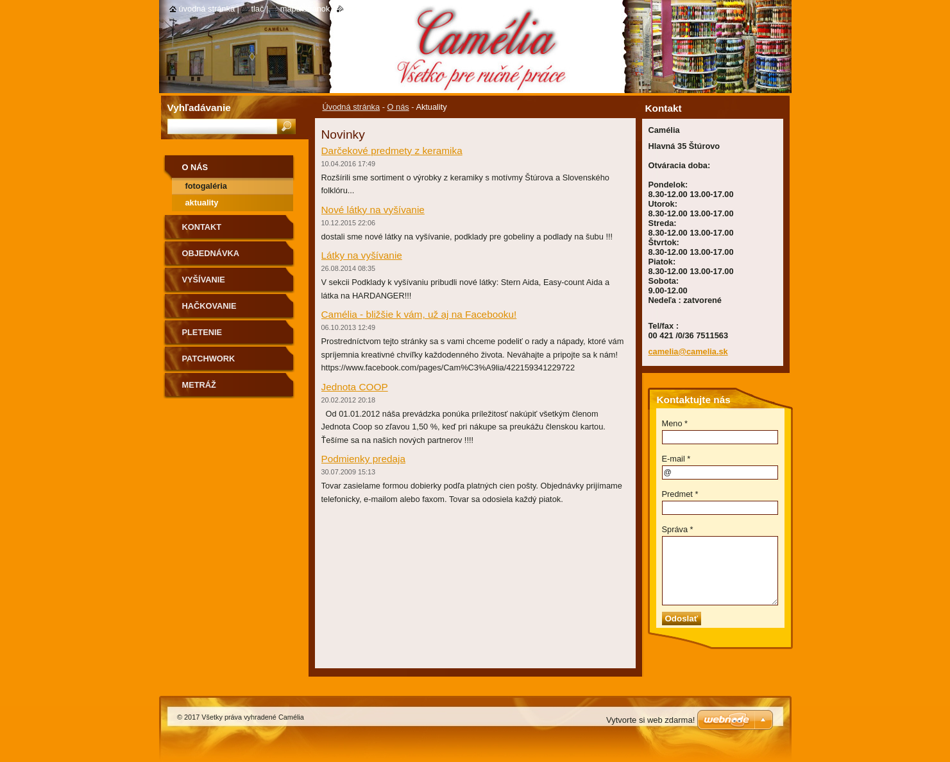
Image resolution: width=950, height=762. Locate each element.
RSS (351, 8)
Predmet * (680, 494)
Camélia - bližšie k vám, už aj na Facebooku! (419, 314)
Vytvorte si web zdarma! (650, 720)
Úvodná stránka (351, 107)
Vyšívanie (203, 279)
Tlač (257, 8)
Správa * (677, 529)
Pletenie (202, 332)
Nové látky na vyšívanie (373, 209)
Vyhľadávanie (199, 107)
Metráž (199, 385)
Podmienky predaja (363, 458)
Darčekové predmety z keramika (391, 150)
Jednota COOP (354, 386)
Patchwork (208, 358)
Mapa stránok (305, 8)
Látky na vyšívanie (361, 255)
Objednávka (211, 253)
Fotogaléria (206, 186)
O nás (398, 107)
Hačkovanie (209, 306)
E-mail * (676, 458)
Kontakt (202, 227)
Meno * (675, 423)
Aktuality (202, 202)
